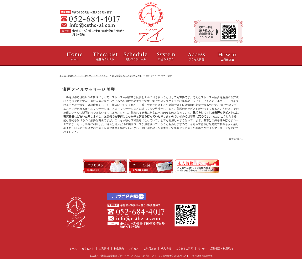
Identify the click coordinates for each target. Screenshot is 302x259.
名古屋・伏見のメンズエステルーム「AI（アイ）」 (84, 75)
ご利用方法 (149, 248)
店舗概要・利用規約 (221, 248)
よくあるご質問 (184, 248)
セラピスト (88, 248)
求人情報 (166, 248)
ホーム (73, 248)
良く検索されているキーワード (127, 75)
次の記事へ (235, 138)
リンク (202, 248)
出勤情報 (104, 248)
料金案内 (119, 248)
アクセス (134, 248)
